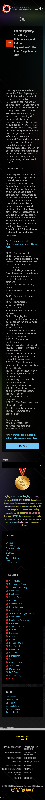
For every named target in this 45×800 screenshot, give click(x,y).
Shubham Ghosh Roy (18, 587)
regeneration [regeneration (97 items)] (21, 519)
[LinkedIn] (23, 790)
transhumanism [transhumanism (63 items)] (34, 522)
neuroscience (21, 438)
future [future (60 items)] (22, 507)
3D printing (10, 543)
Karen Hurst (14, 610)
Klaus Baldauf (15, 623)
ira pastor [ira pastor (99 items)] (21, 513)
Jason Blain (14, 666)
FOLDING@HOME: (7, 769)
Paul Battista (14, 600)
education (32, 435)
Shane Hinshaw (16, 640)
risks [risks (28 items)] (34, 519)
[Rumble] (32, 790)
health (15, 438)
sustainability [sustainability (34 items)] (14, 522)
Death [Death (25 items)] (40, 503)
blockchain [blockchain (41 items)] (13, 503)
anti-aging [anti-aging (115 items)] (25, 496)
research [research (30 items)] (30, 519)
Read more (22, 446)
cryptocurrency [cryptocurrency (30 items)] (31, 503)
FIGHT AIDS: (9, 765)
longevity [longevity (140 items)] (16, 516)
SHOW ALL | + (9, 678)
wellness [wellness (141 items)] (23, 525)
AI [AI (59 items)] (11, 497)
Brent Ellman (14, 656)
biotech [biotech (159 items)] (27, 500)
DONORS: (14, 761)
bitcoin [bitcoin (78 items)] (6, 503)
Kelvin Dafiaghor (16, 607)
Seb (10, 659)
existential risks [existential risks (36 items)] (9, 507)
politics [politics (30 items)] (33, 516)
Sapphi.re (40, 786)
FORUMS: (16, 778)
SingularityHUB (12, 712)
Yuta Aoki (13, 630)
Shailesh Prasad (16, 597)
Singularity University (15, 558)
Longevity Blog (12, 700)
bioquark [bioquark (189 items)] (17, 500)
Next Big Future (12, 706)
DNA (7, 551)
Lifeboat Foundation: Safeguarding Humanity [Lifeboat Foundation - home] (16, 8)
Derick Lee (13, 633)
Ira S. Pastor (14, 672)
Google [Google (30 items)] (32, 507)
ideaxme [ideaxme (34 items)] (25, 510)
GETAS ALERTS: (28, 752)
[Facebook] (13, 790)
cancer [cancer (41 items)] (25, 503)
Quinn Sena (14, 591)
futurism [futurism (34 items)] (27, 507)
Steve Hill (13, 652)
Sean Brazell (14, 646)
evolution (9, 438)
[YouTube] (28, 790)
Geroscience (11, 697)
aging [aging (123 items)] (7, 496)
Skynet (8, 560)
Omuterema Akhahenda (19, 620)
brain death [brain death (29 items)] (20, 503)
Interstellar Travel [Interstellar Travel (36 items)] (11, 513)
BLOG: (25, 758)
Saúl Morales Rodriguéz (19, 584)
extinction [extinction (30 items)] (16, 507)
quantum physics (32, 438)
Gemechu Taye (15, 604)
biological (25, 435)
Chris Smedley (15, 675)
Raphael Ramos (16, 643)
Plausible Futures (13, 709)
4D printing (10, 545)
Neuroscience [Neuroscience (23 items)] (28, 516)
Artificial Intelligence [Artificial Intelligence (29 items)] (36, 497)
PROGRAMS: (27, 769)
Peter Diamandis (13, 548)
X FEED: (8, 758)
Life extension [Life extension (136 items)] (33, 512)
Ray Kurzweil (11, 553)
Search (40, 465)
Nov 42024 (9, 43)
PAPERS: (26, 772)
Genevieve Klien (16, 581)
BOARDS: (26, 761)
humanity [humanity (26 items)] (20, 510)
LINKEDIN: (8, 752)
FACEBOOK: (6, 747)
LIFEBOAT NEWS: (29, 747)
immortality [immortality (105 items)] (33, 509)
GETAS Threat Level (22, 738)
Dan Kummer (14, 617)
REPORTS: (27, 765)
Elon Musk (10, 556)
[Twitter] (18, 790)
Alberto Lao (14, 636)
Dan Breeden (16, 435)
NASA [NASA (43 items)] (23, 516)
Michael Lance (15, 662)
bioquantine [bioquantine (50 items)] (8, 500)
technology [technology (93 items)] (23, 522)
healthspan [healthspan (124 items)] (12, 509)
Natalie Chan (14, 649)
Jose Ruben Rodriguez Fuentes (22, 613)
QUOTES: (26, 778)
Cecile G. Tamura (16, 626)
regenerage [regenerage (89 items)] (10, 519)
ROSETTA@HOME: (13, 772)
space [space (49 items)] (8, 522)
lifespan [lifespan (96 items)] (7, 516)
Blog (22, 19)
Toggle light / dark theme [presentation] (41, 8)
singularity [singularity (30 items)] (38, 519)
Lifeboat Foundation (17, 786)
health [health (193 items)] (37, 506)
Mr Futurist (10, 703)
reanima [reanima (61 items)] (39, 516)
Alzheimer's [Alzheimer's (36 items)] (16, 497)
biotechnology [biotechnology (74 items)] (36, 500)
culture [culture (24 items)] (37, 503)
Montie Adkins (15, 669)
